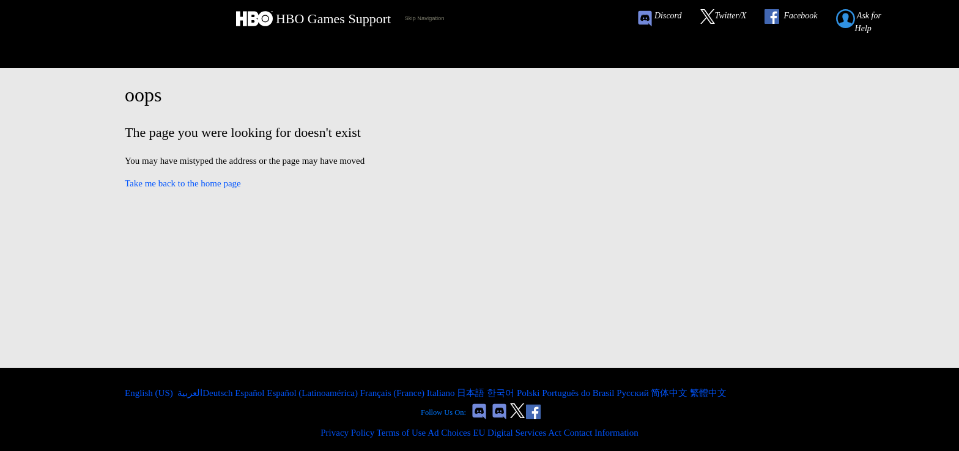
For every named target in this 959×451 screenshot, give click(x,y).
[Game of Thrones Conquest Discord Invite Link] (664, 18)
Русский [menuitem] (633, 393)
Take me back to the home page (183, 183)
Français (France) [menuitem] (393, 393)
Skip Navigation (425, 18)
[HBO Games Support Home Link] (313, 19)
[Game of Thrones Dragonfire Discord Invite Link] (499, 413)
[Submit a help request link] (872, 18)
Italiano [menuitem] (442, 393)
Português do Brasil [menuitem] (579, 393)
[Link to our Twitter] (729, 18)
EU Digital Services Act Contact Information (555, 433)
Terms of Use (401, 433)
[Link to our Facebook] (797, 18)
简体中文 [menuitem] (670, 393)
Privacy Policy (347, 433)
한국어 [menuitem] (502, 393)
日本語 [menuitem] (472, 393)
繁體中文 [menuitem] (708, 393)
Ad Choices (449, 433)
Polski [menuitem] (529, 393)
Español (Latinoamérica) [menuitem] (313, 393)
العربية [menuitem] (189, 393)
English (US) (150, 393)
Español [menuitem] (251, 393)
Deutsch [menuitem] (218, 393)
